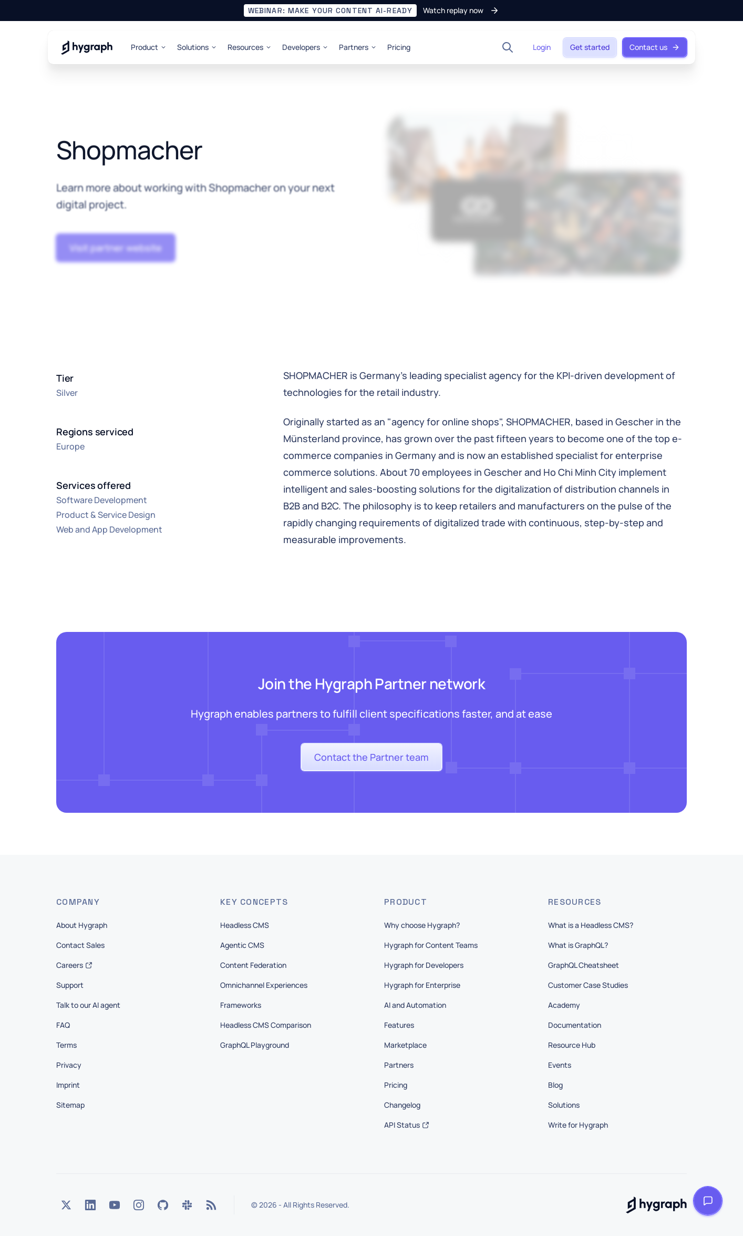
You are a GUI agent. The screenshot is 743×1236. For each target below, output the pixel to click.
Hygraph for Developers (423, 965)
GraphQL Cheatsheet (583, 965)
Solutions (197, 47)
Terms (66, 1045)
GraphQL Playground (254, 1045)
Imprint (68, 1085)
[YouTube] (115, 1205)
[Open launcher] (708, 1201)
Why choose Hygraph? (422, 925)
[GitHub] (163, 1205)
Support (70, 985)
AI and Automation (415, 1005)
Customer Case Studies (588, 985)
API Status (406, 1125)
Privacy (68, 1065)
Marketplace (405, 1045)
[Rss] (211, 1205)
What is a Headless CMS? (590, 925)
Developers (305, 47)
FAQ (63, 1025)
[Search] (507, 47)
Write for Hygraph (578, 1125)
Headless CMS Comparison (265, 1025)
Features (399, 1025)
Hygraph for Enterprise (422, 985)
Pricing (398, 47)
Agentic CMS (242, 945)
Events (559, 1065)
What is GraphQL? (578, 945)
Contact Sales (80, 945)
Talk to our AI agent (88, 1005)
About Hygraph (81, 925)
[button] (371, 10)
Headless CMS (244, 925)
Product (149, 47)
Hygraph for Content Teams (431, 945)
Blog (555, 1085)
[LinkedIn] (90, 1205)
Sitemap (70, 1105)
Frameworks (240, 1005)
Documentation (574, 1025)
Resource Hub (571, 1045)
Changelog (402, 1105)
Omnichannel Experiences (263, 985)
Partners (358, 47)
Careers (74, 965)
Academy (564, 1005)
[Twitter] (66, 1205)
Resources (250, 47)
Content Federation (253, 965)
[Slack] (187, 1205)
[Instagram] (139, 1205)
